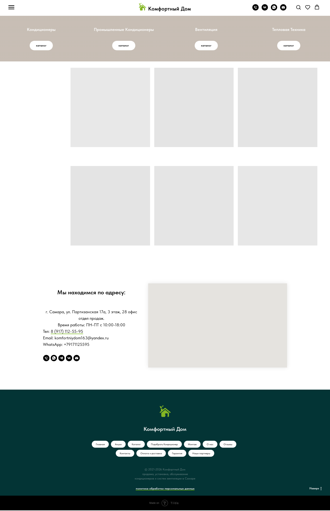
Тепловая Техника (288, 29)
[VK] (69, 359)
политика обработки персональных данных (165, 489)
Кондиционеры (41, 29)
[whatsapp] (274, 9)
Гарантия (177, 454)
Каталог (136, 444)
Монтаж (192, 444)
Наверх (315, 489)
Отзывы (228, 444)
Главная (100, 444)
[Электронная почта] (283, 9)
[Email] (76, 359)
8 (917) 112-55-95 (67, 331)
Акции (118, 444)
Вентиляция (206, 29)
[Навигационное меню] (11, 7)
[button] (298, 7)
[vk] (265, 9)
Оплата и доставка (151, 454)
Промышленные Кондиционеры (124, 29)
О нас (210, 444)
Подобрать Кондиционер (164, 444)
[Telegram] (61, 359)
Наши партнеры (201, 454)
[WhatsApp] (54, 359)
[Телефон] (255, 9)
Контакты (125, 454)
